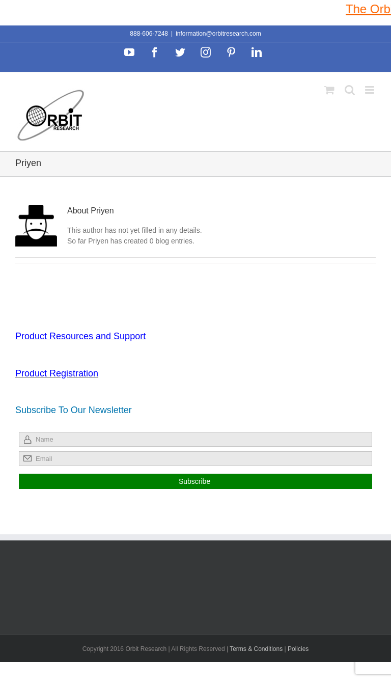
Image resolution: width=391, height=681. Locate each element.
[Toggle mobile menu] (370, 90)
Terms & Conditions (257, 648)
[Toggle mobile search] (350, 90)
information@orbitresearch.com (218, 33)
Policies (298, 648)
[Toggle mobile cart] (329, 90)
